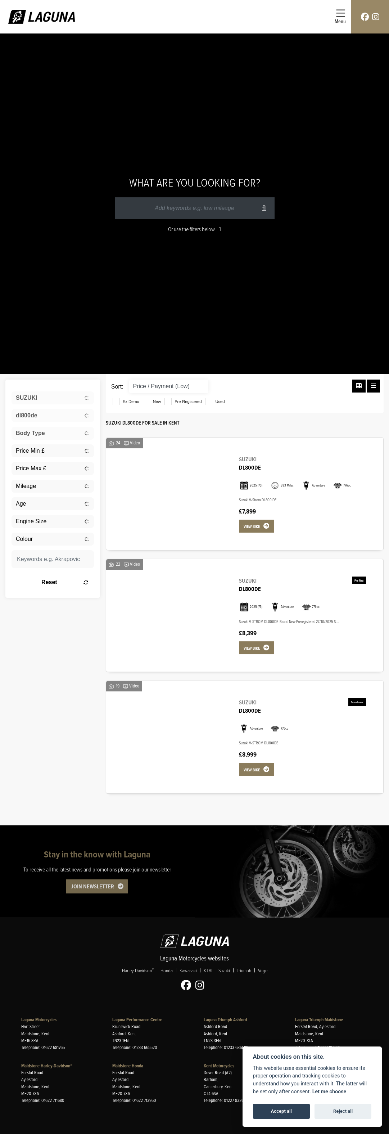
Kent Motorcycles (219, 1065)
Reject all (343, 1111)
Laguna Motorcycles (38, 1019)
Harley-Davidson (138, 970)
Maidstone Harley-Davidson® (46, 1065)
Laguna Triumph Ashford (225, 1019)
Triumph (244, 970)
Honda (166, 970)
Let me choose (329, 1092)
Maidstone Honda (127, 1065)
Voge (262, 970)
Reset (64, 582)
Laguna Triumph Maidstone (319, 1019)
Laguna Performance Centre (137, 1019)
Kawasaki (188, 970)
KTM (208, 970)
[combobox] (53, 397)
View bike (252, 526)
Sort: (117, 387)
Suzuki (224, 970)
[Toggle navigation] (340, 16)
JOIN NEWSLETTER (92, 886)
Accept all (281, 1111)
